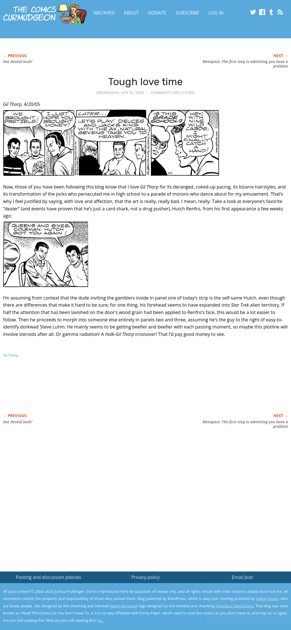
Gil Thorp (10, 355)
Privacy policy (145, 577)
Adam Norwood (123, 605)
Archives (104, 13)
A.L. (100, 620)
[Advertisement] (106, 391)
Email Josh (242, 577)
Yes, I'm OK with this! (242, 609)
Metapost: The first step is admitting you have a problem (245, 64)
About (131, 13)
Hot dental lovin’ (18, 61)
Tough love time (145, 82)
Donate (157, 13)
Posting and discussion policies (48, 577)
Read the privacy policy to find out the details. (240, 594)
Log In (215, 13)
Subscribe (187, 13)
